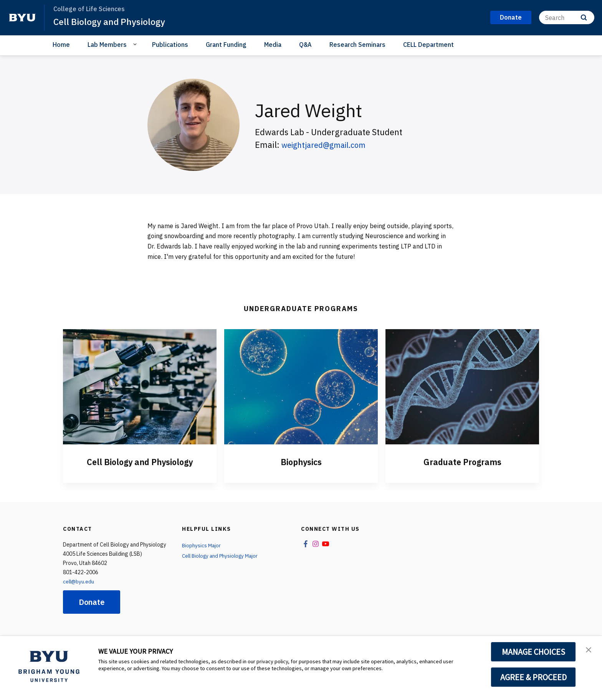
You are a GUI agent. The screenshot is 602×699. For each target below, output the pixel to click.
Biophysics (301, 462)
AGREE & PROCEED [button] (533, 677)
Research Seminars (357, 44)
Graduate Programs (462, 462)
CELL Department (428, 44)
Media (272, 44)
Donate (91, 602)
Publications (170, 44)
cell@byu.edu (79, 581)
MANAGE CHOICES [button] (533, 651)
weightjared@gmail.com (328, 144)
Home (61, 44)
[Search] (566, 17)
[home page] (22, 18)
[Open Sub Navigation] (136, 44)
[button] (589, 650)
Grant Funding (226, 44)
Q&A (305, 44)
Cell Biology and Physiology (112, 21)
